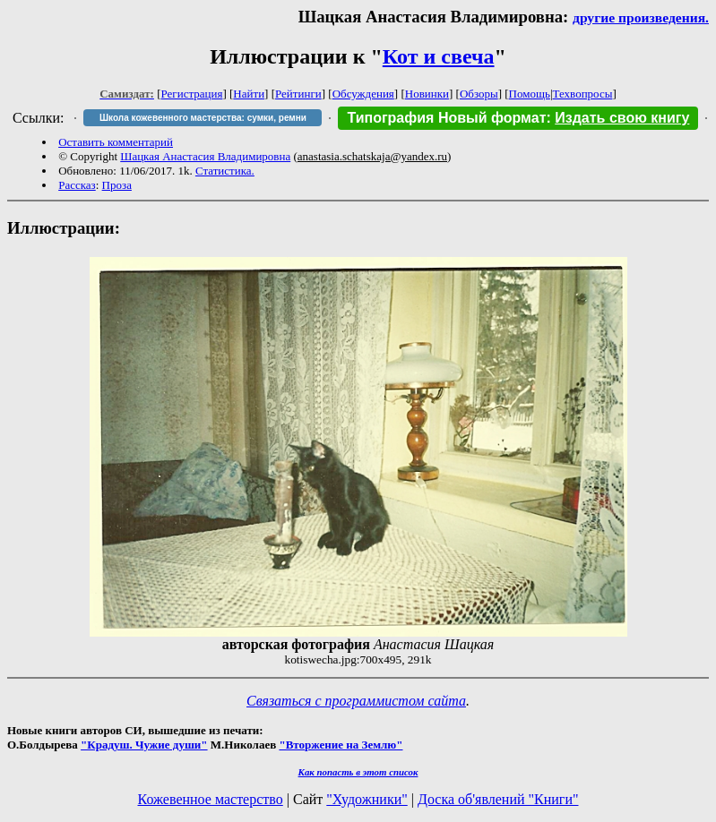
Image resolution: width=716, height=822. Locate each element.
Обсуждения (363, 93)
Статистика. (224, 170)
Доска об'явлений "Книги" (498, 799)
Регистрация (192, 93)
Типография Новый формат (446, 117)
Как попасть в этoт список (358, 771)
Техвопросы (583, 93)
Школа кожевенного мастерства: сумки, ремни (202, 118)
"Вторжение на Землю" (340, 744)
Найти (248, 93)
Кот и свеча (439, 56)
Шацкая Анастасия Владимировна (205, 156)
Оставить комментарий (115, 142)
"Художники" (366, 799)
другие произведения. (641, 17)
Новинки (427, 93)
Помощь (529, 93)
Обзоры (479, 93)
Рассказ (77, 185)
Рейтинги (298, 93)
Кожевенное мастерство (210, 799)
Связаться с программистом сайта (356, 700)
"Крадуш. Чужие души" (144, 744)
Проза (117, 185)
